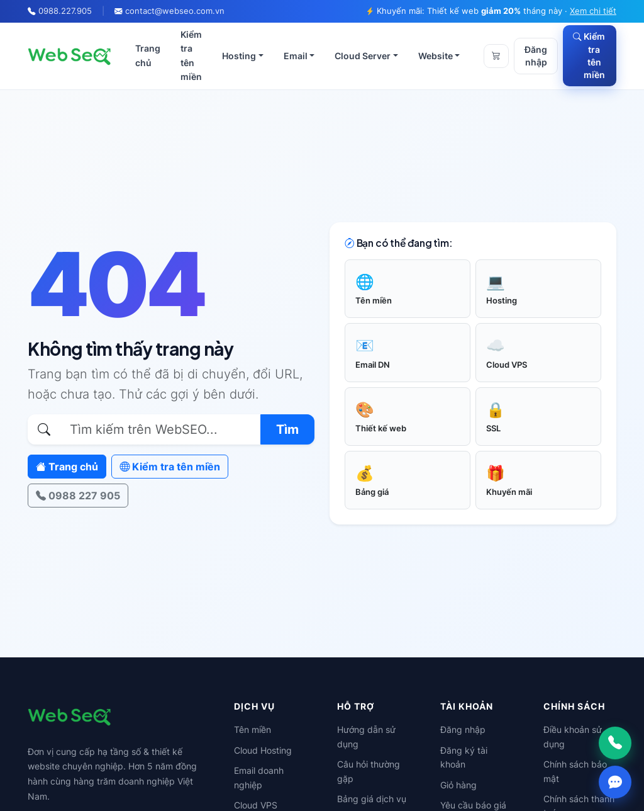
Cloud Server (363, 55)
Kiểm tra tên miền (191, 55)
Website (435, 55)
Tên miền (252, 729)
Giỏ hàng (458, 785)
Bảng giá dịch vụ (371, 798)
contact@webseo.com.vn (175, 11)
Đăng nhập (536, 56)
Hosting (239, 55)
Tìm (287, 429)
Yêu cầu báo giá (473, 805)
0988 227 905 (78, 495)
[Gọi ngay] (615, 743)
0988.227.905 (65, 11)
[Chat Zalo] (615, 782)
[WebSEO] (69, 56)
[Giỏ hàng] (496, 56)
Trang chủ (147, 55)
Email (296, 55)
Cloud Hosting (263, 750)
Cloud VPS (255, 805)
